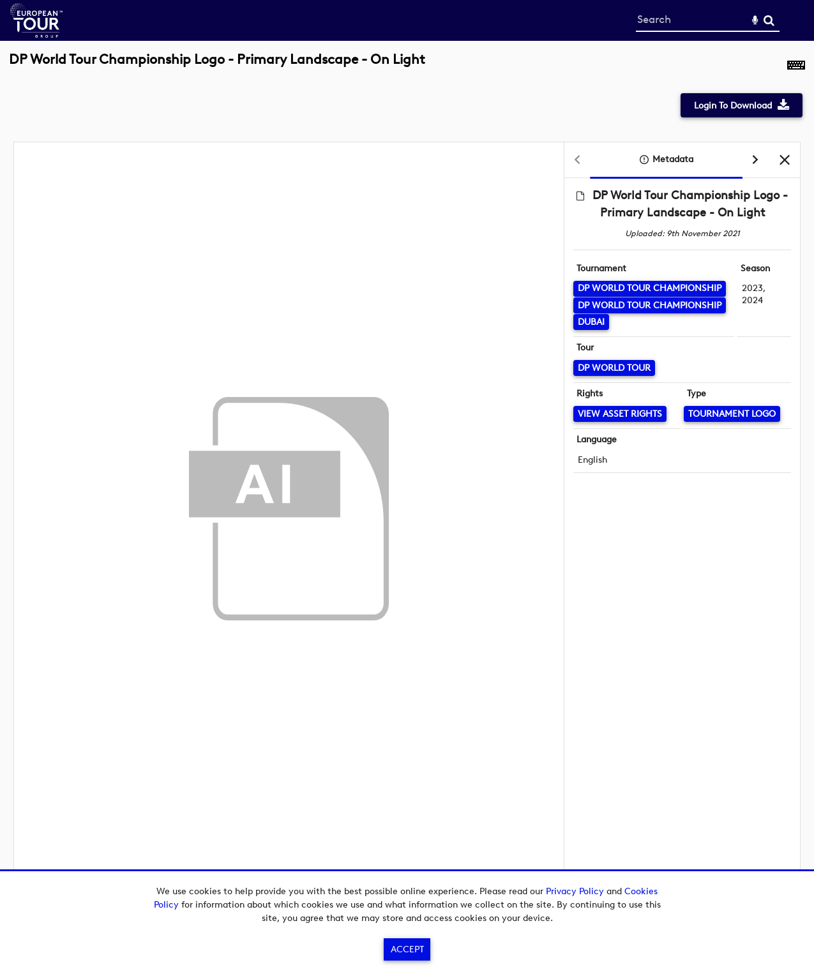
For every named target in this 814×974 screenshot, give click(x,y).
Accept (407, 949)
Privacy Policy (575, 891)
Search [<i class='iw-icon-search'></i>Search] (769, 20)
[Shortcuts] (796, 66)
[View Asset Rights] (620, 414)
